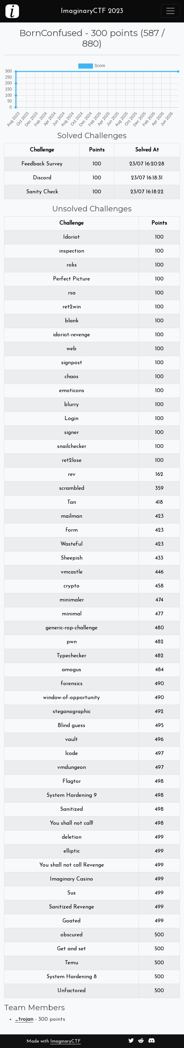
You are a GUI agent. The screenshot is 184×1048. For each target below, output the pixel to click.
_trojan (24, 1019)
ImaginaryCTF (65, 1041)
